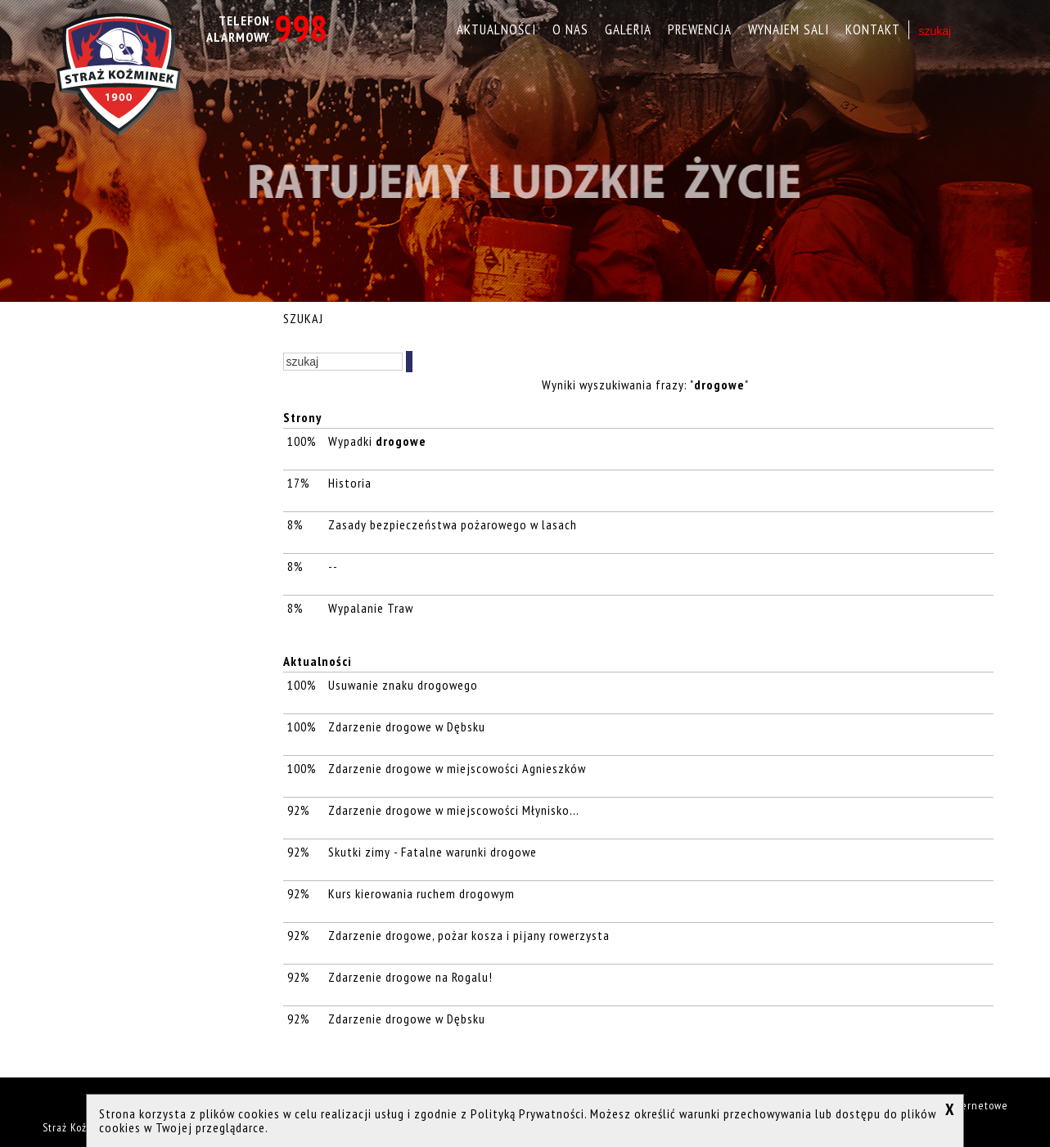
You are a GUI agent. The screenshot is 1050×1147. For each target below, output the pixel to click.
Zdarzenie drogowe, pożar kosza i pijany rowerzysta (469, 935)
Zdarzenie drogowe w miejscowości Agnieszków (457, 768)
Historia (350, 483)
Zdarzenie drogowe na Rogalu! (410, 977)
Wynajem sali (788, 29)
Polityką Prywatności (527, 1113)
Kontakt (872, 29)
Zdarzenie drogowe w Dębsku (406, 726)
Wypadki (377, 441)
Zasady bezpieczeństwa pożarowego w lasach (454, 524)
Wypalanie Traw (370, 608)
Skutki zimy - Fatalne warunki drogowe (432, 851)
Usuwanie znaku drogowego (403, 685)
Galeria (628, 29)
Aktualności (496, 29)
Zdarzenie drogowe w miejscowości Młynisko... (453, 810)
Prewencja (700, 29)
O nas (570, 29)
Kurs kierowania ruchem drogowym (421, 893)
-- (334, 566)
